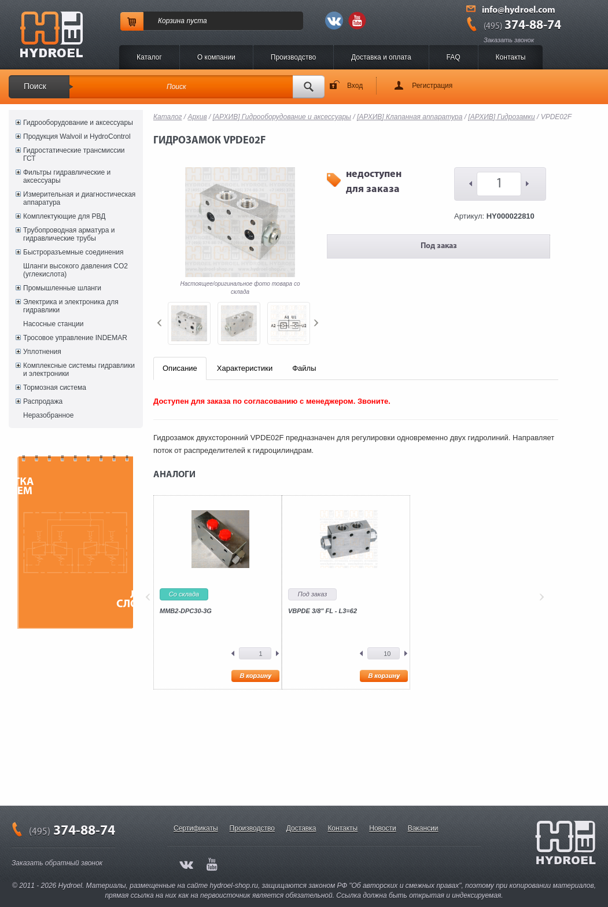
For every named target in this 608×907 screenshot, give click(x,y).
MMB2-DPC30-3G (186, 610)
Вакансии (423, 828)
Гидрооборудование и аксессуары (78, 123)
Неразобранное (48, 415)
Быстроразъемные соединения (73, 252)
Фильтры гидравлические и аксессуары (66, 176)
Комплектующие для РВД (64, 216)
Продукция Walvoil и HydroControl (77, 136)
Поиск (35, 86)
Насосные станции (53, 324)
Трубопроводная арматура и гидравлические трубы (69, 234)
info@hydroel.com (518, 10)
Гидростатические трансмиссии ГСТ (74, 154)
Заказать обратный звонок (57, 863)
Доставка (301, 828)
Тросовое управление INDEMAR (75, 338)
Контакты (511, 57)
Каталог (149, 57)
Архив (197, 117)
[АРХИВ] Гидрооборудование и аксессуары (282, 117)
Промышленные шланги (62, 288)
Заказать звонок (509, 39)
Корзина (171, 21)
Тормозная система (54, 388)
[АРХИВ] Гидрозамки (501, 117)
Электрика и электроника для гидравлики (71, 306)
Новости (382, 828)
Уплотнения (42, 352)
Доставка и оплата (381, 57)
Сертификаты (196, 828)
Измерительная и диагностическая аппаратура (79, 198)
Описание (180, 368)
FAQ (453, 57)
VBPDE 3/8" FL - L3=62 (322, 610)
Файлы (304, 368)
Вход (355, 86)
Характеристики (244, 368)
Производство (293, 57)
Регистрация (432, 86)
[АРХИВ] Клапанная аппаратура (409, 117)
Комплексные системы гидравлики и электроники (79, 370)
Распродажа (42, 401)
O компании (216, 57)
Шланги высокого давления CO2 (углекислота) (75, 270)
